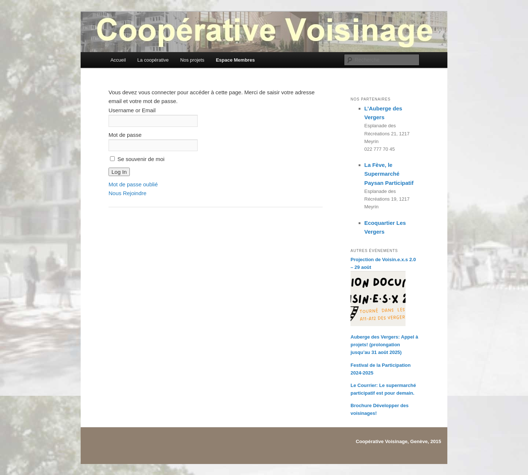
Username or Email (132, 110)
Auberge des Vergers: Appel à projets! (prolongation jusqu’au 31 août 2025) (384, 344)
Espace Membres (235, 60)
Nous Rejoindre (127, 193)
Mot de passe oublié (133, 184)
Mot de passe (125, 135)
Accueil (118, 60)
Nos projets (192, 60)
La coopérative (153, 60)
